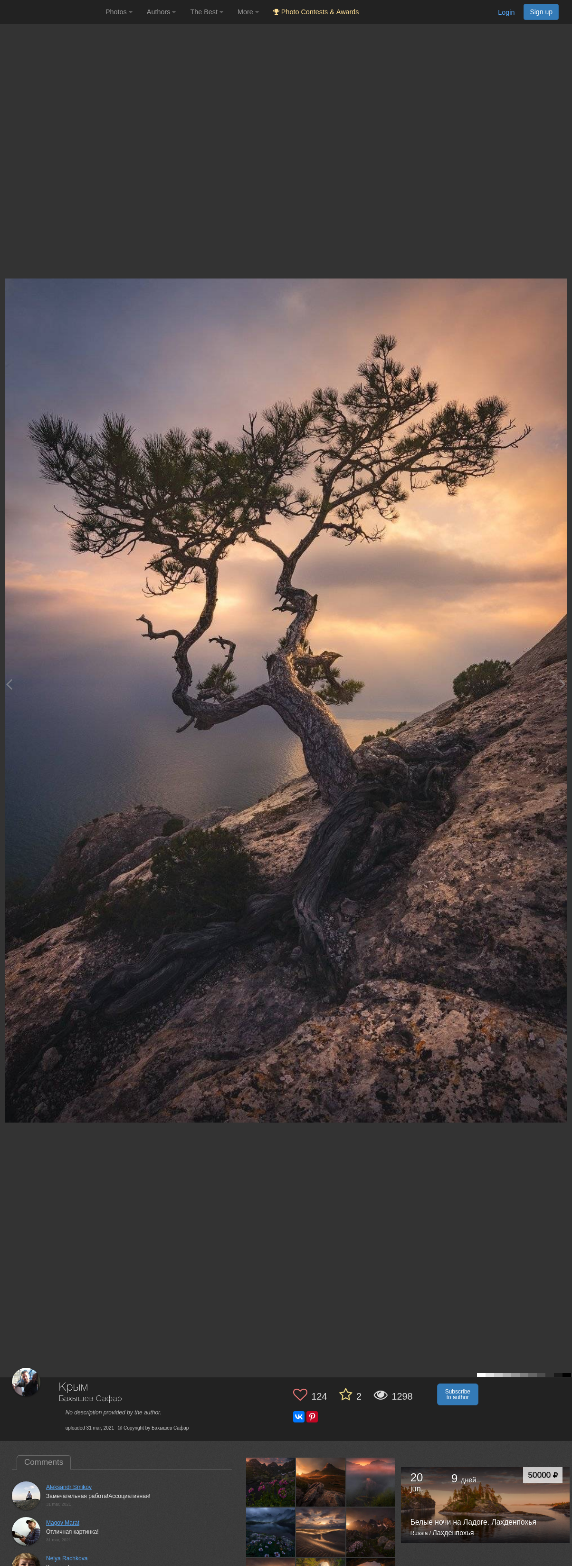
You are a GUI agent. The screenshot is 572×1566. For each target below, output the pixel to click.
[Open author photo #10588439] (271, 1532)
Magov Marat (62, 1522)
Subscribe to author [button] (457, 1394)
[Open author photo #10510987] (320, 1532)
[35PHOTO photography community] (51, 12)
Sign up (541, 12)
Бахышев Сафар (90, 1399)
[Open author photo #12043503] (320, 1482)
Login (506, 12)
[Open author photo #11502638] (371, 1482)
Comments (43, 1462)
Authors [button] (161, 12)
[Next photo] (562, 684)
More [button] (248, 12)
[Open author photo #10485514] (371, 1532)
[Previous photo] (9, 684)
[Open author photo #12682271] (271, 1482)
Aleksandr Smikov (69, 1487)
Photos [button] (119, 12)
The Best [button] (206, 12)
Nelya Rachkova (66, 1558)
